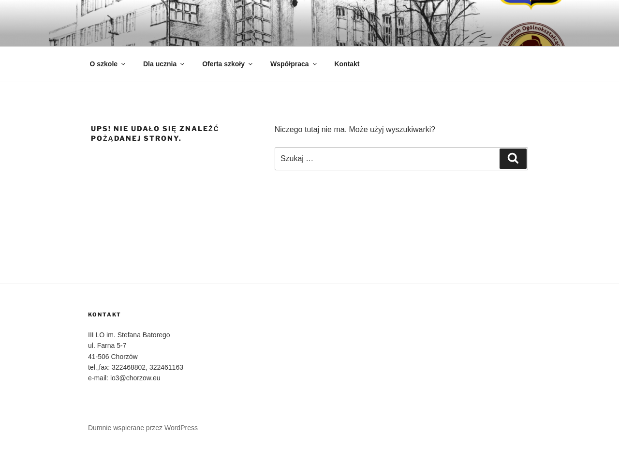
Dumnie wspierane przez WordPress (143, 428)
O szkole (108, 64)
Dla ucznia (164, 64)
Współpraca (294, 64)
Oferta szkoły (228, 64)
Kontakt (346, 64)
